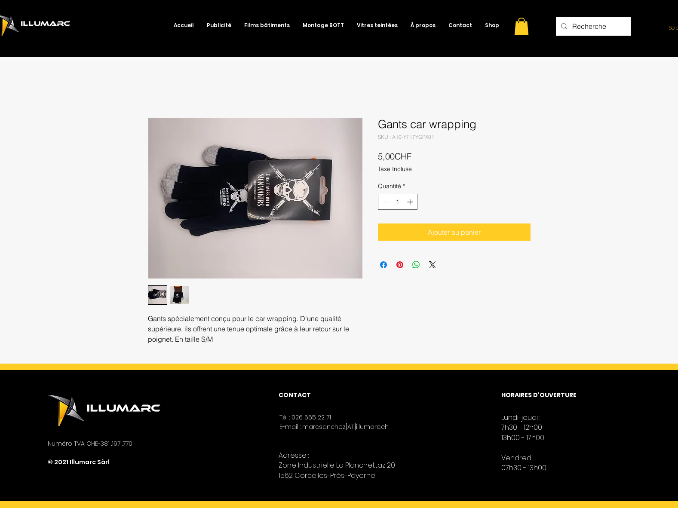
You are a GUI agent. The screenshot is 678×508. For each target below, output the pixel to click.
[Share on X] (432, 265)
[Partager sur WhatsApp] (416, 265)
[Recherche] (592, 26)
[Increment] (410, 201)
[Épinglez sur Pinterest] (400, 265)
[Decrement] (384, 201)
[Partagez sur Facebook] (383, 265)
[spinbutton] (397, 201)
